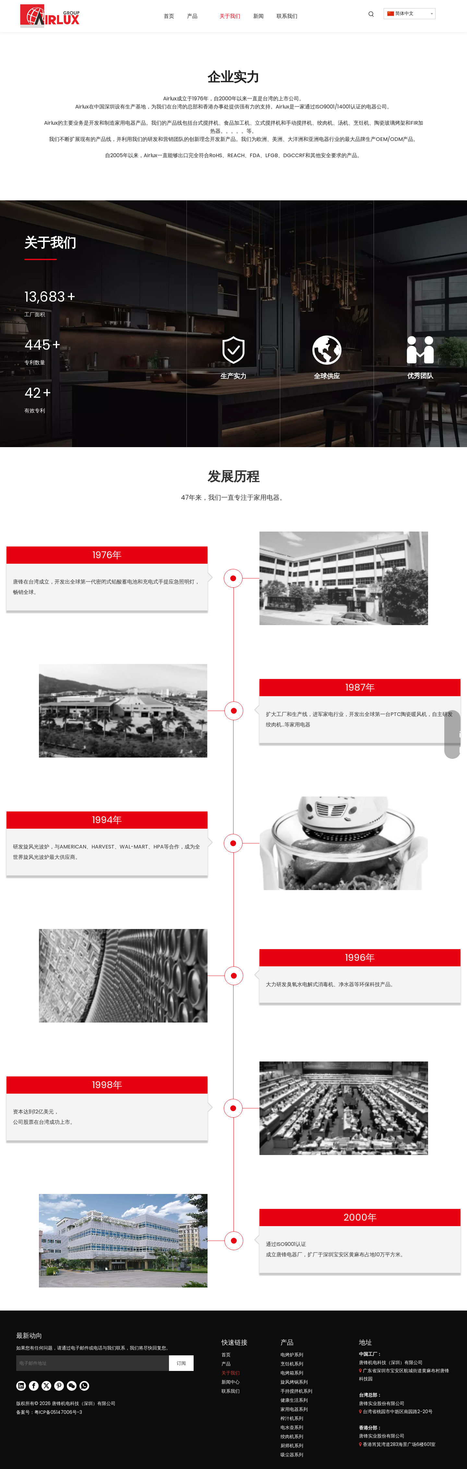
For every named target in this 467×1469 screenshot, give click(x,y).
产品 (226, 1364)
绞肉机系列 (292, 1436)
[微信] (72, 1386)
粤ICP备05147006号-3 (58, 1412)
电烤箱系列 (292, 1373)
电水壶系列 (292, 1427)
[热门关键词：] (371, 14)
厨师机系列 (292, 1445)
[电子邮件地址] (91, 1363)
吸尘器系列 (292, 1454)
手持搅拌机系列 (296, 1391)
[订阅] (181, 1363)
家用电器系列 (294, 1409)
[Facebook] (34, 1386)
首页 (226, 1354)
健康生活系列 (294, 1400)
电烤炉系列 (292, 1354)
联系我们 (231, 1391)
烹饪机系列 (292, 1364)
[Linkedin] (21, 1386)
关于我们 (231, 1373)
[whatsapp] (84, 1386)
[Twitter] (46, 1386)
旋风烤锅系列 (294, 1382)
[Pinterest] (59, 1386)
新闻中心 (231, 1382)
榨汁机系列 (292, 1418)
